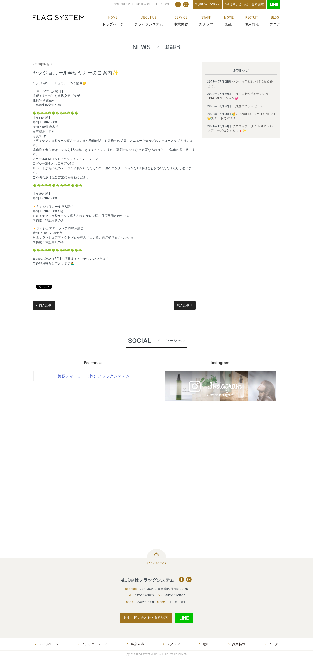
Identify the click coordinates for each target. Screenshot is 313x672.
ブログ (275, 24)
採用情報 (252, 24)
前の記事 (45, 305)
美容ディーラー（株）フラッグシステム (93, 376)
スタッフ (206, 24)
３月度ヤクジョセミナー (249, 106)
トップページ (113, 24)
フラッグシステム (148, 24)
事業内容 (181, 24)
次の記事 (183, 305)
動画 (229, 24)
